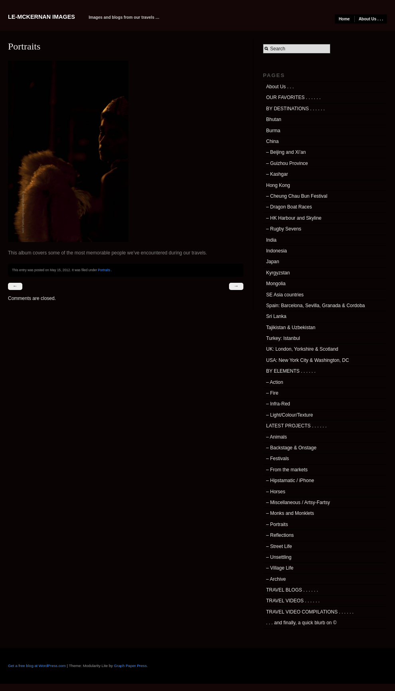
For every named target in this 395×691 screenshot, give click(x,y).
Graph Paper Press (130, 665)
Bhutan (273, 119)
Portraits (104, 270)
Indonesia (276, 251)
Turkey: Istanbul (283, 338)
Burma (273, 130)
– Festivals (277, 458)
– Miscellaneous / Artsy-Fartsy (298, 502)
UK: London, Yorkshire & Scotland (302, 349)
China (272, 141)
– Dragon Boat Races (289, 207)
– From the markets (287, 470)
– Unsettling (278, 557)
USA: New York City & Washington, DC (307, 360)
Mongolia (276, 283)
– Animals (276, 437)
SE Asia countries (285, 295)
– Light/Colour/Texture (289, 415)
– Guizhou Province (287, 163)
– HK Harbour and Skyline (294, 218)
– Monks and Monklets (290, 513)
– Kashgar (277, 174)
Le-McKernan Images (41, 17)
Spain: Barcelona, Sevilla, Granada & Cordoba (315, 305)
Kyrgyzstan (278, 273)
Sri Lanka (276, 316)
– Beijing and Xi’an (286, 152)
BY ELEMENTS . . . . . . (291, 371)
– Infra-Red (278, 404)
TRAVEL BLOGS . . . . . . (292, 590)
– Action (274, 382)
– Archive (276, 579)
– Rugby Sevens (283, 229)
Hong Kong (278, 185)
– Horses (275, 491)
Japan (272, 261)
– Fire (272, 393)
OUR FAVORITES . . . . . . (293, 97)
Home (344, 19)
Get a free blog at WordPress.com (37, 665)
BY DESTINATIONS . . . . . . (295, 108)
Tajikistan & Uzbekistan (290, 327)
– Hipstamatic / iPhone (290, 480)
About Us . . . (371, 19)
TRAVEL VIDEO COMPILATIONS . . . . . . (310, 612)
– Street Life (279, 546)
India (271, 240)
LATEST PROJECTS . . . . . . (296, 426)
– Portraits (277, 524)
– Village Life (280, 568)
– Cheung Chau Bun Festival (296, 196)
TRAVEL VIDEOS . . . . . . (293, 601)
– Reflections (280, 535)
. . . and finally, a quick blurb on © (301, 622)
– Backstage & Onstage (291, 448)
